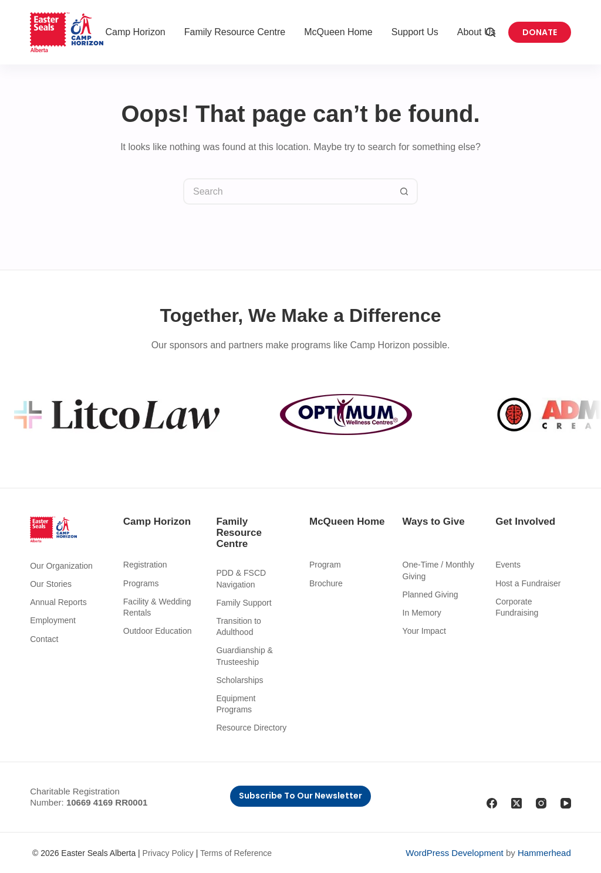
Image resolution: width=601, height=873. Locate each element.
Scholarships (239, 680)
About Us (476, 32)
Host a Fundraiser (528, 583)
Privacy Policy (168, 853)
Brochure (326, 583)
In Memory (422, 612)
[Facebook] (492, 803)
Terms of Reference (236, 853)
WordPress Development (454, 853)
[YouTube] (566, 803)
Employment (53, 620)
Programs (141, 583)
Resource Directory (251, 727)
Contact (44, 639)
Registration (145, 564)
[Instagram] (541, 803)
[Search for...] (287, 191)
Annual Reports (58, 602)
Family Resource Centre (235, 32)
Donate (539, 32)
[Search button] (404, 191)
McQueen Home (338, 32)
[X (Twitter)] (516, 803)
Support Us (414, 32)
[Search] (490, 32)
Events (508, 564)
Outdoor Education (157, 631)
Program (325, 564)
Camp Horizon (135, 32)
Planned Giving (430, 594)
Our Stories (51, 584)
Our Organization (61, 565)
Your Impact (424, 631)
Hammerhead (544, 853)
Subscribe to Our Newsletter (300, 795)
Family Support (243, 602)
